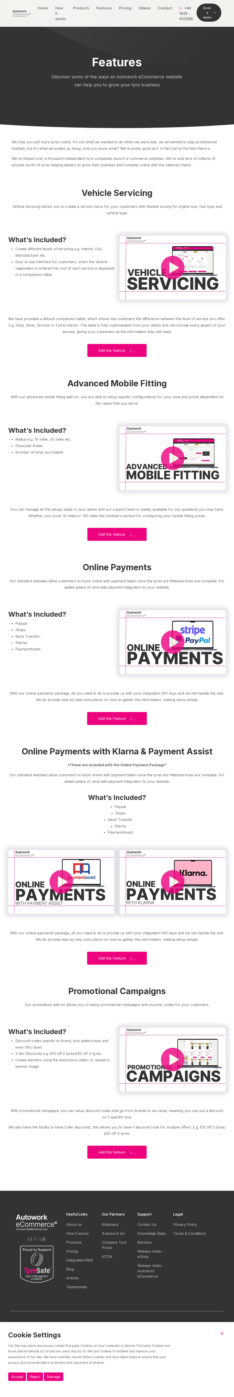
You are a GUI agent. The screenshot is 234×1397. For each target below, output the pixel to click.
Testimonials (76, 1287)
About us (74, 1224)
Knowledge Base (152, 1233)
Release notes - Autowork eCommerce (151, 1270)
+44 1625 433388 (186, 13)
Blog (70, 1269)
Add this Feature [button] (117, 718)
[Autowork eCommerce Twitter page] (36, 1239)
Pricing (125, 8)
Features (104, 8)
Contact (165, 8)
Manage (53, 1376)
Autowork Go (113, 1233)
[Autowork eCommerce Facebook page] (30, 1239)
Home (43, 8)
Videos (144, 8)
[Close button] (223, 1337)
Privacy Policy (185, 1224)
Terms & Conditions (189, 1233)
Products (81, 8)
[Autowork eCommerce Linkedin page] (42, 1239)
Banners (145, 1242)
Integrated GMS (79, 1260)
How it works (60, 13)
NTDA (107, 1256)
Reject (35, 1376)
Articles (72, 1278)
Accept (17, 1376)
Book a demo (209, 12)
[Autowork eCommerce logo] (22, 13)
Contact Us (147, 1224)
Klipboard (110, 1224)
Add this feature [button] (117, 350)
